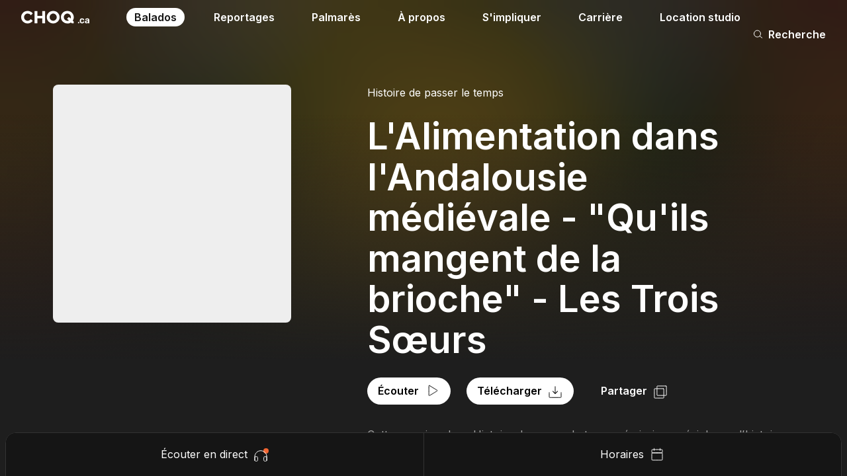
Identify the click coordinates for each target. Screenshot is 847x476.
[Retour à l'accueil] (55, 17)
